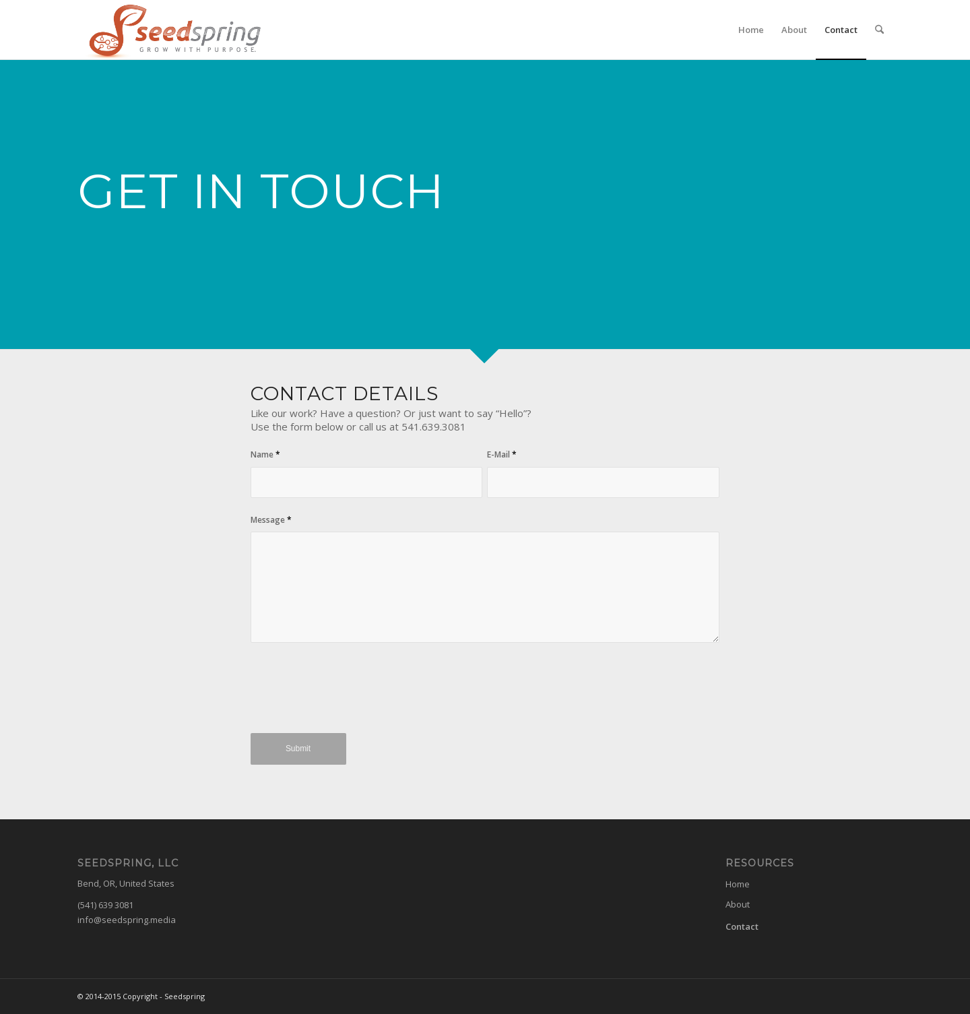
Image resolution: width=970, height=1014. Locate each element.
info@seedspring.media (126, 920)
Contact (741, 926)
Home (737, 884)
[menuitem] (751, 29)
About (737, 904)
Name (265, 454)
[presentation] (353, 695)
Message (271, 520)
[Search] (879, 29)
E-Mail (502, 454)
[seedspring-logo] (171, 29)
